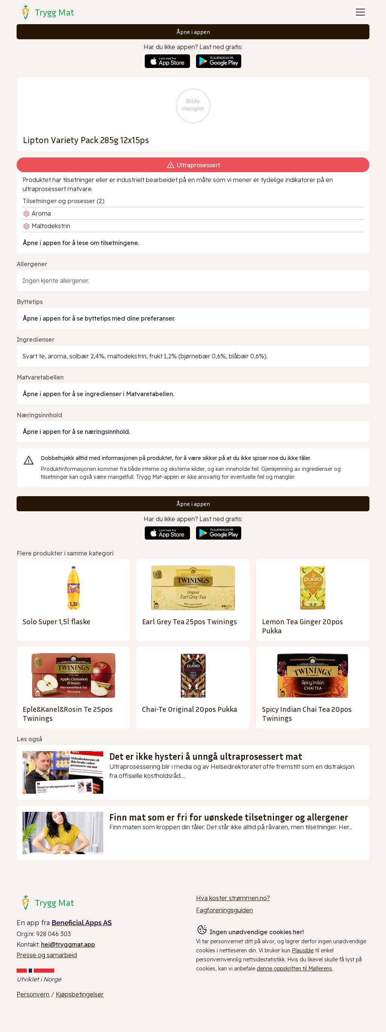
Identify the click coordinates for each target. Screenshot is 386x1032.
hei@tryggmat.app (68, 944)
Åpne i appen (193, 31)
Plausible (303, 950)
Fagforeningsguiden (224, 910)
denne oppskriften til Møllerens (294, 968)
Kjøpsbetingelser (80, 994)
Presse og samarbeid (47, 955)
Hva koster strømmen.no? (233, 898)
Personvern (33, 994)
